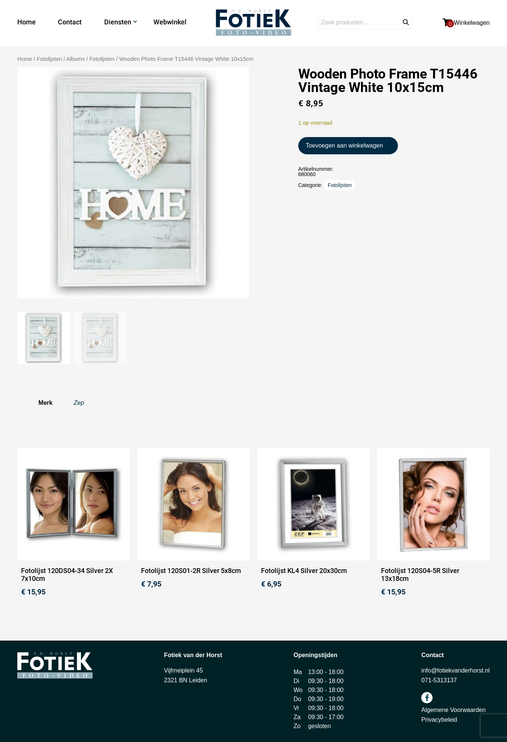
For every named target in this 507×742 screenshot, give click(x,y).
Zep (79, 403)
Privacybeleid (439, 719)
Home (26, 22)
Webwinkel (170, 22)
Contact (70, 22)
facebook (427, 697)
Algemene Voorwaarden (453, 710)
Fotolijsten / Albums (61, 59)
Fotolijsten (101, 59)
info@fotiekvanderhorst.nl (455, 670)
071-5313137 (439, 680)
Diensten (117, 22)
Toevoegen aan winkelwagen (344, 145)
